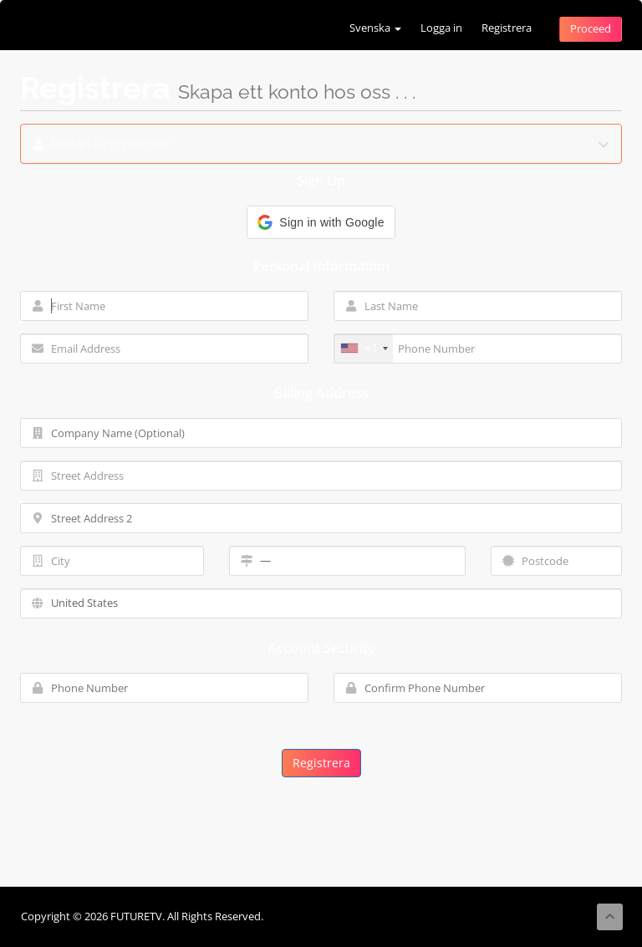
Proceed (590, 29)
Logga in (441, 28)
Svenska (375, 28)
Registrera (507, 28)
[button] (321, 222)
